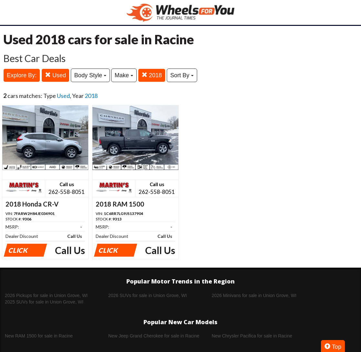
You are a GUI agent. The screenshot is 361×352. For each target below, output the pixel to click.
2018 (152, 75)
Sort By (182, 75)
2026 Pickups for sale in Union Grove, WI (46, 295)
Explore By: (22, 75)
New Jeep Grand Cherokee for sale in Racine (153, 335)
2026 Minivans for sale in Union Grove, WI (254, 295)
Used (55, 75)
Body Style (90, 75)
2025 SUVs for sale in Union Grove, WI (44, 301)
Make (124, 75)
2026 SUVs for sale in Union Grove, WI (147, 295)
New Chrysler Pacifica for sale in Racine (252, 335)
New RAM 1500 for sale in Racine (39, 335)
